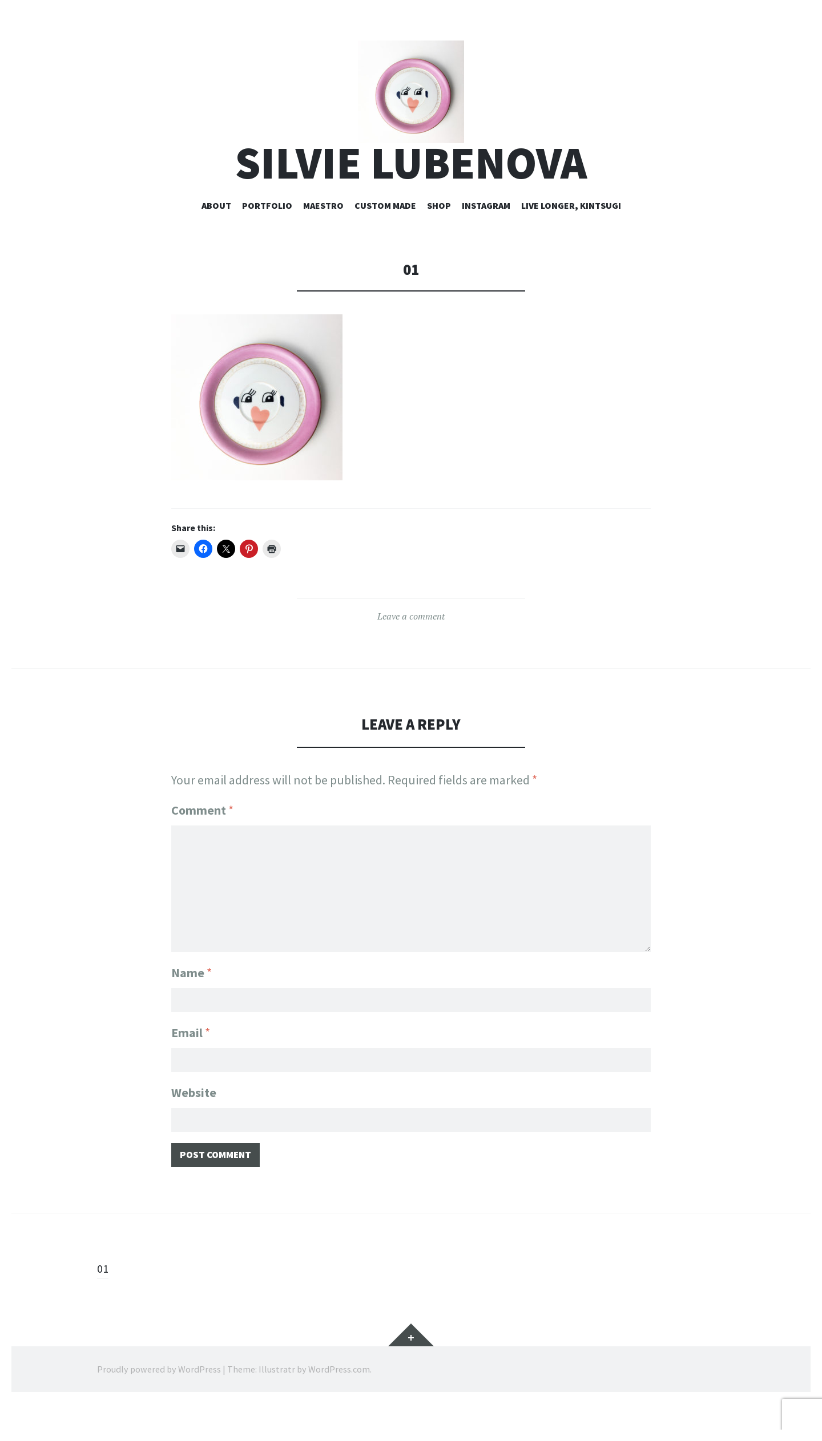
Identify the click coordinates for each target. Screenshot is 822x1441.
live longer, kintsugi (571, 238)
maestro (323, 238)
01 (103, 1306)
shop (439, 238)
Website (193, 1126)
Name (191, 1001)
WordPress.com (339, 1406)
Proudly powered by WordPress (159, 1406)
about (216, 238)
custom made (385, 238)
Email (190, 1063)
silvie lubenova (411, 196)
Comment (202, 843)
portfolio (267, 238)
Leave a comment (411, 649)
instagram (486, 238)
